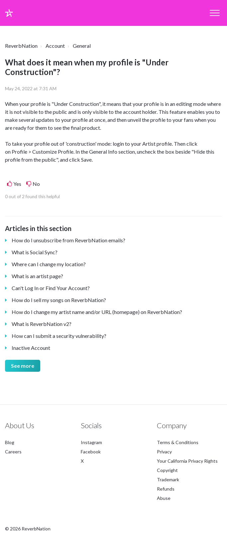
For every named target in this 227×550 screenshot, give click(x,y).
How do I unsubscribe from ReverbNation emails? (68, 240)
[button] (214, 13)
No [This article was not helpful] (36, 184)
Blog (9, 442)
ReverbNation (21, 45)
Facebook (91, 451)
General (82, 45)
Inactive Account (31, 348)
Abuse (163, 498)
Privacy (164, 451)
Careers (13, 451)
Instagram (91, 442)
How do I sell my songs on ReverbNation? (59, 300)
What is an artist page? (37, 276)
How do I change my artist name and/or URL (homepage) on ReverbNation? (97, 312)
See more (22, 365)
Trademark (168, 479)
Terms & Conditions (177, 442)
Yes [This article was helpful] (17, 184)
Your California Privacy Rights (187, 461)
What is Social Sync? (34, 252)
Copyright (167, 470)
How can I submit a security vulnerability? (59, 336)
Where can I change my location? (49, 264)
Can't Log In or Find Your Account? (51, 288)
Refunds (165, 489)
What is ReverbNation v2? (41, 324)
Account (55, 45)
